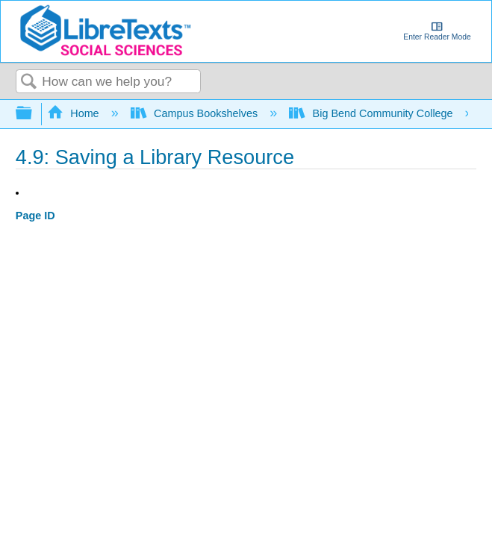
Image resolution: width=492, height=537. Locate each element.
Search (29, 82)
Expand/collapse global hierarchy (33, 113)
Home (74, 113)
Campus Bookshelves (196, 113)
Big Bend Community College (372, 113)
